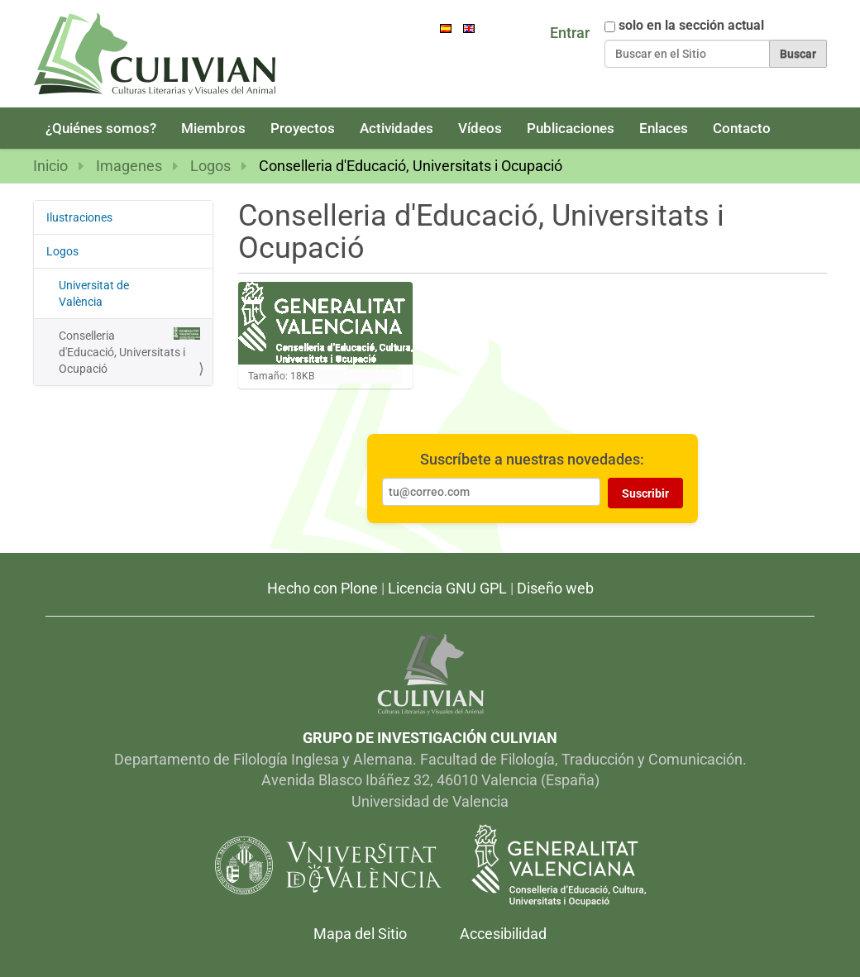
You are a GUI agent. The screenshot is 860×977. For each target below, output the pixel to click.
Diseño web (555, 588)
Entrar (570, 32)
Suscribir (645, 493)
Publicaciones (570, 128)
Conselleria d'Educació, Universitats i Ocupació (129, 351)
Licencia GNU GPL (447, 588)
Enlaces (663, 128)
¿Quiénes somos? (100, 128)
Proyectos (302, 128)
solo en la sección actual (691, 25)
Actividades (396, 128)
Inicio (50, 165)
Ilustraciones (79, 217)
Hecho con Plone (322, 588)
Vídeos (480, 128)
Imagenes (129, 165)
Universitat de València (129, 292)
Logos (210, 165)
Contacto (742, 128)
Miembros (213, 128)
